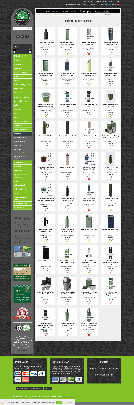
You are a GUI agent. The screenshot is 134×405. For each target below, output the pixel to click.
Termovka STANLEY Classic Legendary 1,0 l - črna (67, 199)
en (113, 4)
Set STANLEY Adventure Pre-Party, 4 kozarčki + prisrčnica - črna (45, 293)
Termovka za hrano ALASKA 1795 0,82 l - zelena (111, 105)
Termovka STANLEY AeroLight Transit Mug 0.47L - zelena (67, 43)
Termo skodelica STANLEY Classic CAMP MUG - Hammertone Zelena (46, 199)
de (120, 4)
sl (110, 4)
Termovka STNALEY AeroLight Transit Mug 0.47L (89, 43)
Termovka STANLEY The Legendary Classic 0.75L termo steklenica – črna (110, 262)
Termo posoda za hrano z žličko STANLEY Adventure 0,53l (67, 293)
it (115, 4)
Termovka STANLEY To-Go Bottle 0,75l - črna (46, 43)
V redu (59, 402)
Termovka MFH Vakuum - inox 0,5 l (89, 136)
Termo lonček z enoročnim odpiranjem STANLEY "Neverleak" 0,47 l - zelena (111, 294)
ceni (112, 14)
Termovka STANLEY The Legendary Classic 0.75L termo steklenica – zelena (89, 325)
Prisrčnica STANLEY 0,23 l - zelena (89, 229)
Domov (40, 15)
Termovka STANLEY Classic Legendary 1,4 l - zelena (67, 230)
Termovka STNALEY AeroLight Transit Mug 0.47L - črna (110, 43)
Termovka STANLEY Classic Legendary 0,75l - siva (110, 74)
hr (118, 4)
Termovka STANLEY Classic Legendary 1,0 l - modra (88, 168)
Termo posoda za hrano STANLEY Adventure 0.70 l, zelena (89, 293)
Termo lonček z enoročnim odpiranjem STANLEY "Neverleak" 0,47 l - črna (46, 325)
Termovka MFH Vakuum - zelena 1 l (67, 136)
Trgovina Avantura (88, 2)
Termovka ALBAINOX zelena (45, 136)
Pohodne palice (17, 149)
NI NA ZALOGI (89, 36)
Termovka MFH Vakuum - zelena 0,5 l (110, 199)
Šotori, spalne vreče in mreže (20, 138)
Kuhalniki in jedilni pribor (19, 141)
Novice (111, 2)
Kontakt (117, 2)
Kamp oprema (47, 15)
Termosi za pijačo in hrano (19, 153)
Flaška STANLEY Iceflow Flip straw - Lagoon (67, 105)
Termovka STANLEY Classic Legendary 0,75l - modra (67, 74)
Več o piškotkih (68, 402)
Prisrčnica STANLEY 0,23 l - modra (110, 229)
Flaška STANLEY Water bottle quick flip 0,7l (89, 105)
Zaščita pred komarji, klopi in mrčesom (20, 157)
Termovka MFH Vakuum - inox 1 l (67, 167)
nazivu (116, 14)
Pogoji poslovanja (101, 2)
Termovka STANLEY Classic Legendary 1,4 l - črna (45, 230)
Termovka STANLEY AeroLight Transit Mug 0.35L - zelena (46, 74)
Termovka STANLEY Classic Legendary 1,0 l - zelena (67, 324)
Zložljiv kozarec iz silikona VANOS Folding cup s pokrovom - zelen (46, 105)
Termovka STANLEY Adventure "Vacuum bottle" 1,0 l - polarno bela (89, 262)
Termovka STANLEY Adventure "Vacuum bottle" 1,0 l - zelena (67, 262)
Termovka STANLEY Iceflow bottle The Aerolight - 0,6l (89, 74)
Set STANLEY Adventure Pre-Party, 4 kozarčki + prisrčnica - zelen (110, 137)
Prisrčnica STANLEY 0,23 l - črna (46, 261)
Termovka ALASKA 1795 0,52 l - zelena (110, 168)
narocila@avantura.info (70, 397)
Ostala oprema (17, 145)
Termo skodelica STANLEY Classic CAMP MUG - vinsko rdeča (46, 168)
